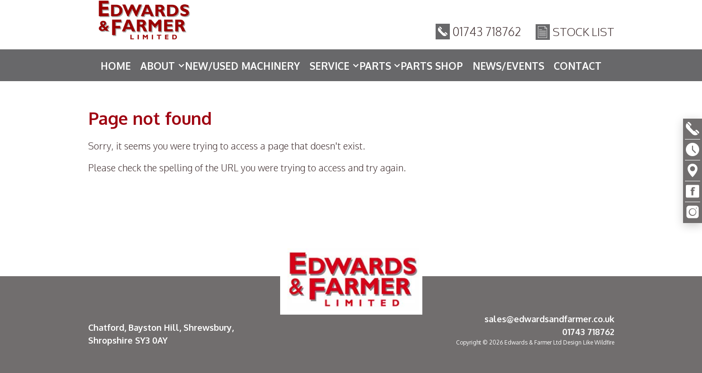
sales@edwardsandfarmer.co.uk (549, 319)
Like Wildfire (598, 342)
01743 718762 (487, 32)
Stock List (583, 33)
